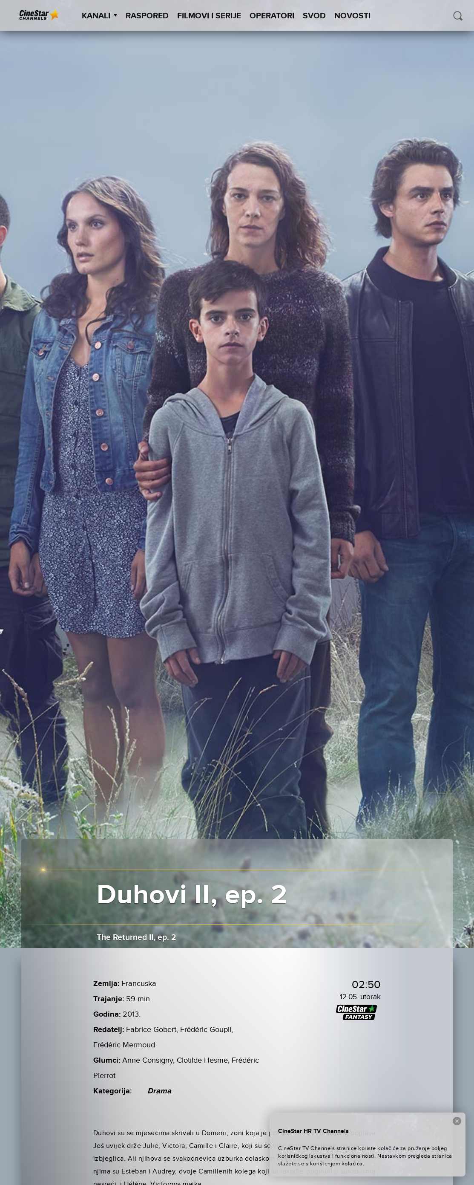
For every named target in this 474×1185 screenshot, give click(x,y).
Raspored (147, 16)
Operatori (272, 16)
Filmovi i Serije (209, 16)
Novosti (352, 16)
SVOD (314, 16)
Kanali (99, 16)
